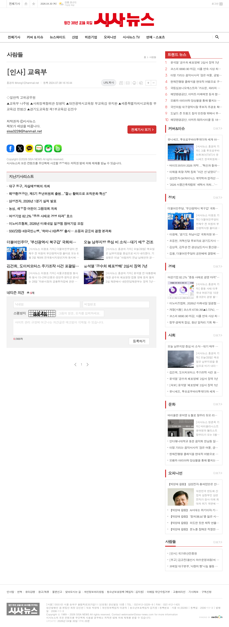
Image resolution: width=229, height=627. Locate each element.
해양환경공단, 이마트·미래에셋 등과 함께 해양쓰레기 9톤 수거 (196, 94)
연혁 (19, 592)
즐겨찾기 (33, 4)
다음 (87, 364)
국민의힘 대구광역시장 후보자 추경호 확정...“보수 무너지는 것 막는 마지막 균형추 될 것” (196, 107)
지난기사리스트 (21, 176)
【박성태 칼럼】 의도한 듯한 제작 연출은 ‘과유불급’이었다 (194, 523)
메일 (128, 83)
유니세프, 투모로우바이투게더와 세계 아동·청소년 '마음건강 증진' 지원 (194, 391)
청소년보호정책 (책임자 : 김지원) (125, 592)
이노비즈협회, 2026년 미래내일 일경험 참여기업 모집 (46, 223)
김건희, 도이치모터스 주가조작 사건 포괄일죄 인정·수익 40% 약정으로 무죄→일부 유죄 (194, 372)
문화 (171, 404)
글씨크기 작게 (153, 83)
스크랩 (141, 83)
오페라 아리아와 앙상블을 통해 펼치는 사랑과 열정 (196, 101)
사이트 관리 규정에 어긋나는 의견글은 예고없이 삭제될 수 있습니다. (59, 322)
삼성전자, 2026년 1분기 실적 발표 (32, 201)
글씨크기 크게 (148, 83)
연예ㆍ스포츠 (155, 37)
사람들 (152, 57)
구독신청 (206, 592)
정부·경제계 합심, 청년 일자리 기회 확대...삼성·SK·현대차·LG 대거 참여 (194, 322)
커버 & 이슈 (35, 37)
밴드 (58, 148)
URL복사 (108, 82)
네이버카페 (48, 148)
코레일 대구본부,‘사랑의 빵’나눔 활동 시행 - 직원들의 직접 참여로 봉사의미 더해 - (194, 566)
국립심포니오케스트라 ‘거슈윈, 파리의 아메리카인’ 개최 (196, 88)
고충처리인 (179, 592)
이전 (75, 364)
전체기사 (14, 4)
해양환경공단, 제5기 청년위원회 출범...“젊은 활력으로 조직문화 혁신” (58, 193)
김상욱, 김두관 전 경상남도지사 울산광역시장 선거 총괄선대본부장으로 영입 (194, 247)
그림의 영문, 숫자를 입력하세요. (79, 313)
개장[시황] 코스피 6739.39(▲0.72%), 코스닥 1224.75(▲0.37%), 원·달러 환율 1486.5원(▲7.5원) (194, 309)
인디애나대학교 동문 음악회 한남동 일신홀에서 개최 (194, 441)
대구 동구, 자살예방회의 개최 (29, 186)
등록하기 (139, 341)
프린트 (134, 83)
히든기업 (91, 37)
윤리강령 (30, 592)
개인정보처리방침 (94, 592)
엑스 (20, 148)
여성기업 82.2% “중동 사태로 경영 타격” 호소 (40, 216)
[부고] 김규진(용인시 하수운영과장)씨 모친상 (194, 560)
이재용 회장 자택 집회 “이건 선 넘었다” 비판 (194, 172)
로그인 (215, 3)
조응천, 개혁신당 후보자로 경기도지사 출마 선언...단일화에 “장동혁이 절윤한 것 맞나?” (194, 241)
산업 (75, 37)
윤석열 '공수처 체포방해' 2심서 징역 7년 (194, 62)
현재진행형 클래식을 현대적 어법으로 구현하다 (196, 82)
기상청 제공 (69, 5)
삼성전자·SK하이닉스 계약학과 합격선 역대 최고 (194, 178)
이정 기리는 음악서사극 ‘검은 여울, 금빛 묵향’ (196, 75)
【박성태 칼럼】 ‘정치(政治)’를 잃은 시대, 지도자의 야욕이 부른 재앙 (194, 516)
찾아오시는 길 (73, 592)
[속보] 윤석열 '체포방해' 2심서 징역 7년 (193, 385)
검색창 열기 (216, 37)
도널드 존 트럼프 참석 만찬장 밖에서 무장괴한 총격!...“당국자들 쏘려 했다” (196, 113)
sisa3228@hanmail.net (24, 131)
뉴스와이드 (57, 37)
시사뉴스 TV (131, 37)
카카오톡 (29, 148)
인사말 (10, 592)
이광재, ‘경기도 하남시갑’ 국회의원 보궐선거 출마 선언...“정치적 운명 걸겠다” (194, 234)
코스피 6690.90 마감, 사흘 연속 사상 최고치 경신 (196, 69)
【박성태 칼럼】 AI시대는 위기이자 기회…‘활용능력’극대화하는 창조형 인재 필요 (194, 510)
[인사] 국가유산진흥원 (183, 553)
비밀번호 (90, 304)
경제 (171, 266)
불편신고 (57, 592)
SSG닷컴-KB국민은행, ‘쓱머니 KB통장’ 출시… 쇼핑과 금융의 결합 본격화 (60, 231)
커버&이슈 (176, 128)
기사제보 (193, 592)
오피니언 (110, 37)
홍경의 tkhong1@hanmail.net (23, 83)
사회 (171, 335)
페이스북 (10, 148)
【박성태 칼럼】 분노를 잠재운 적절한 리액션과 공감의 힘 (194, 529)
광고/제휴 (43, 592)
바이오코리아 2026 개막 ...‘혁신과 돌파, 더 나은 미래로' (194, 165)
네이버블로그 (39, 148)
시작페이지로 (26, 4)
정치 (171, 197)
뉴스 (177, 54)
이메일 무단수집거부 (158, 592)
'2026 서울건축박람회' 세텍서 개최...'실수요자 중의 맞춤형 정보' (194, 184)
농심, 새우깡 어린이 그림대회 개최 (33, 208)
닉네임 (19, 304)
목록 (121, 83)
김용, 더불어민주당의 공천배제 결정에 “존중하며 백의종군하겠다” (194, 253)
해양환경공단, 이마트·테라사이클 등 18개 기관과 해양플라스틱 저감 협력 (196, 120)
